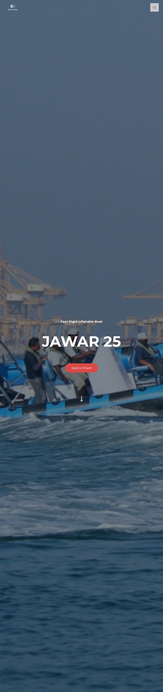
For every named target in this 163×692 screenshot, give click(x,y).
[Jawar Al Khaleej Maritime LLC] (12, 7)
